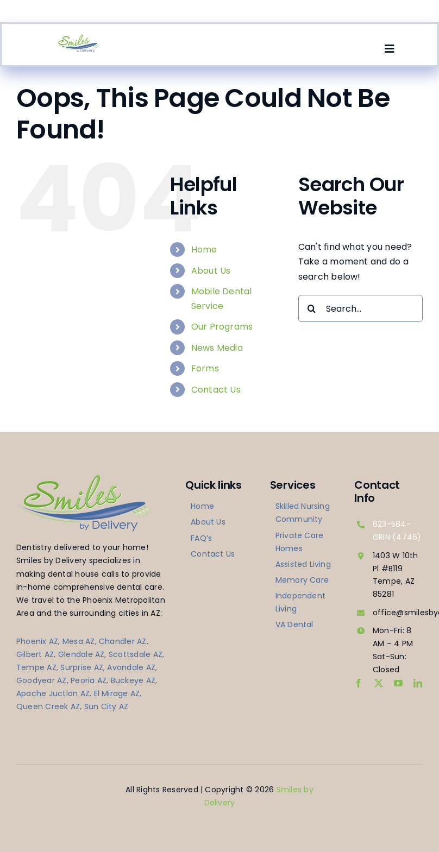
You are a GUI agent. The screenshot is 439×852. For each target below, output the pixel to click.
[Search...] (360, 308)
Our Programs (222, 326)
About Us (211, 270)
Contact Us (216, 389)
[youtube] (398, 683)
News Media (217, 348)
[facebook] (358, 683)
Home (204, 249)
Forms (205, 368)
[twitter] (378, 683)
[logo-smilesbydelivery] (77, 37)
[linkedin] (417, 683)
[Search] (311, 308)
